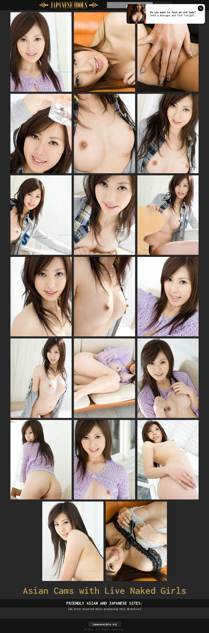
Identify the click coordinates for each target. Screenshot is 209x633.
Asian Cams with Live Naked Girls (104, 590)
